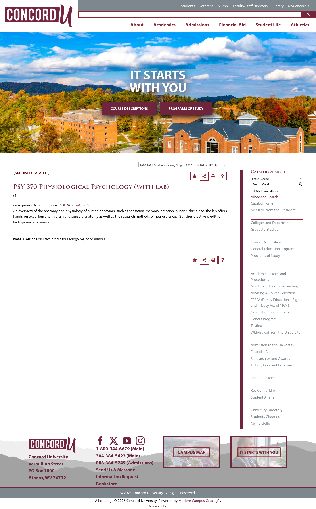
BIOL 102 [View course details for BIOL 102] (82, 205)
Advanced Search (264, 196)
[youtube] (127, 440)
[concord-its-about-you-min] (259, 439)
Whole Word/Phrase (267, 191)
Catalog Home (262, 203)
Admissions (197, 24)
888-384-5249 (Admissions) (124, 462)
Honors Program (264, 318)
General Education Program (272, 248)
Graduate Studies (264, 229)
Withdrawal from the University (275, 332)
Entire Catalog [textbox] (260, 178)
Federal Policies (263, 377)
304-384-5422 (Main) (118, 456)
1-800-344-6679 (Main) (120, 448)
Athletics (300, 24)
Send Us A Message (115, 469)
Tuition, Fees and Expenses (272, 365)
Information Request (117, 476)
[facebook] (100, 440)
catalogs (106, 500)
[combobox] (182, 164)
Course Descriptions (129, 108)
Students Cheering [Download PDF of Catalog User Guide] (265, 416)
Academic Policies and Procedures (268, 276)
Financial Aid (232, 24)
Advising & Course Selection (273, 292)
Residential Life (263, 390)
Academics (164, 24)
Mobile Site (158, 506)
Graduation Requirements (271, 312)
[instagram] (140, 440)
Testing (256, 325)
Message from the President (273, 209)
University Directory (266, 409)
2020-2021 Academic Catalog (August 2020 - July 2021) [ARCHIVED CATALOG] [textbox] (183, 165)
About (137, 24)
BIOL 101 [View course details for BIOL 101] (65, 205)
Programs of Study (186, 108)
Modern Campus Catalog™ (199, 500)
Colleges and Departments (272, 222)
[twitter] (113, 440)
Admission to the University (272, 345)
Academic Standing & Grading (274, 286)
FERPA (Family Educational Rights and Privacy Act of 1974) (276, 302)
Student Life (268, 24)
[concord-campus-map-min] (191, 439)
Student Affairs (262, 397)
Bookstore (106, 483)
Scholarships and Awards (270, 358)
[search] (190, 15)
